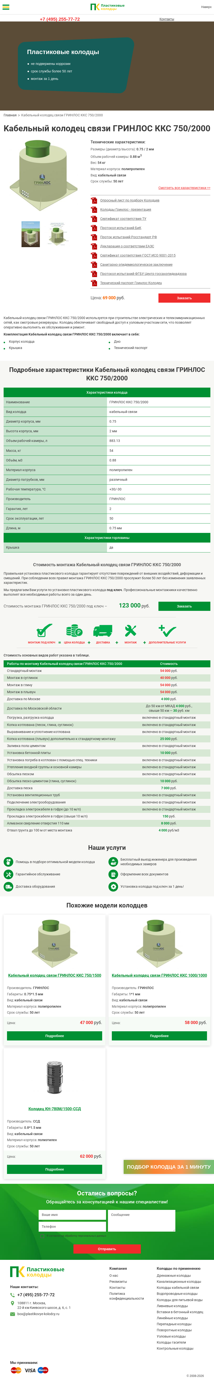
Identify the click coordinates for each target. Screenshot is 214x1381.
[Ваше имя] (72, 1215)
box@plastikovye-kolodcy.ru (38, 1314)
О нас (113, 1275)
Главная (10, 115)
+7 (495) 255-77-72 (60, 19)
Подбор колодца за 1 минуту (169, 1167)
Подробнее (54, 1036)
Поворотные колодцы (174, 1330)
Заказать (184, 298)
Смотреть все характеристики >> (184, 188)
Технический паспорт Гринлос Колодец (131, 283)
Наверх (206, 7)
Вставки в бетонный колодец (180, 1312)
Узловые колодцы (171, 1336)
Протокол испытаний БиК (120, 228)
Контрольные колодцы (175, 1348)
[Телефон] (72, 1227)
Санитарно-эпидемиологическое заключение (136, 264)
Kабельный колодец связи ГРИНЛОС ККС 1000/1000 (159, 975)
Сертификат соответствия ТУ (123, 219)
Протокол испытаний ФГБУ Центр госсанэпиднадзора (143, 274)
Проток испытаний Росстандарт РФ (128, 237)
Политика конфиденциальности (126, 1296)
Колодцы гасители (171, 1342)
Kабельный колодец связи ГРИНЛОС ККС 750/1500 (54, 975)
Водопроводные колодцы (177, 1294)
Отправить (107, 1249)
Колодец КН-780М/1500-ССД (55, 1109)
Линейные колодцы (172, 1318)
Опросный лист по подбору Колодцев (129, 200)
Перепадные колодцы (174, 1324)
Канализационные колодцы (179, 1281)
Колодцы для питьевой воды (180, 1300)
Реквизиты (118, 1281)
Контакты (166, 19)
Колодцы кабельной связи (178, 1288)
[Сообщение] (141, 1221)
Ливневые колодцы (172, 1306)
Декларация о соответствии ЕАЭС (127, 246)
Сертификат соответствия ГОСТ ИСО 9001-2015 (138, 255)
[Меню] (5, 7)
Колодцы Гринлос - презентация (125, 209)
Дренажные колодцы (174, 1275)
